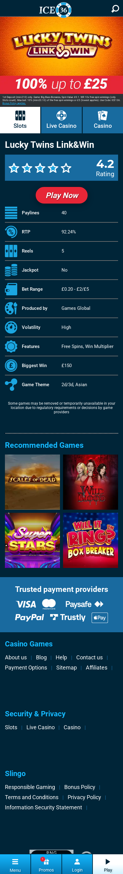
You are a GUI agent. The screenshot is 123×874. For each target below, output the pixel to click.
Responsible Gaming (30, 787)
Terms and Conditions (31, 797)
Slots (20, 126)
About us (16, 657)
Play (108, 870)
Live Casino (61, 126)
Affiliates (96, 667)
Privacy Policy (84, 797)
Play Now (62, 195)
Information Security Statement (43, 807)
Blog (41, 657)
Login (77, 870)
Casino (103, 126)
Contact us (89, 657)
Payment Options (26, 667)
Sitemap (66, 667)
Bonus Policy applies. (14, 103)
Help (61, 657)
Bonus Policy (79, 787)
